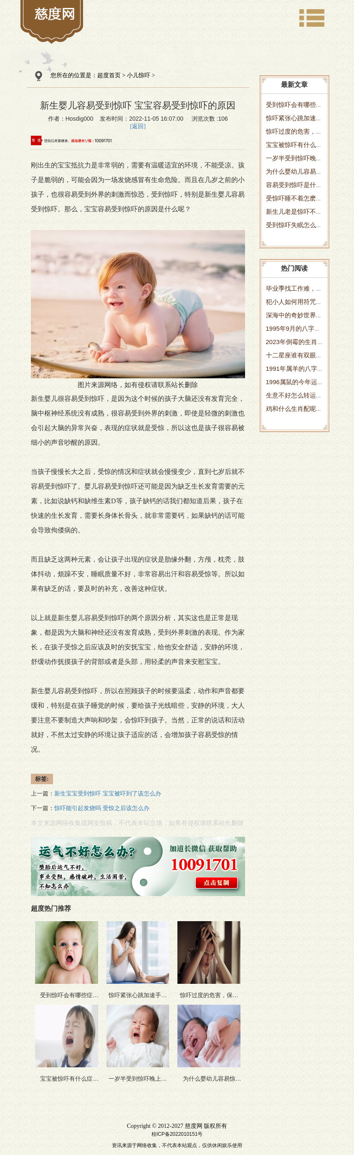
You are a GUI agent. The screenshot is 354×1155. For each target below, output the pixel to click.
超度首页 (109, 75)
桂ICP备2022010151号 (177, 1134)
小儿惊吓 (138, 75)
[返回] (138, 126)
